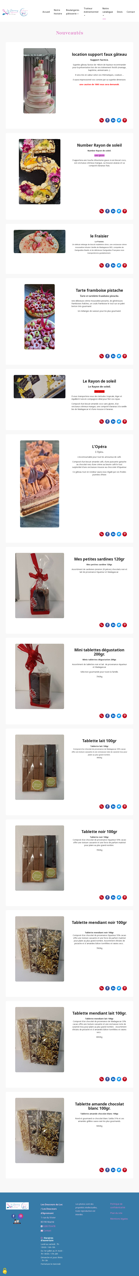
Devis (120, 10)
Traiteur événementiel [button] (91, 10)
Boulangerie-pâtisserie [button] (73, 10)
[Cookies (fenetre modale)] (5, 1271)
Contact (131, 10)
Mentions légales (119, 1218)
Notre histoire (58, 10)
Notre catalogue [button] (107, 10)
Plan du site (116, 1213)
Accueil (46, 10)
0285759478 (49, 1226)
